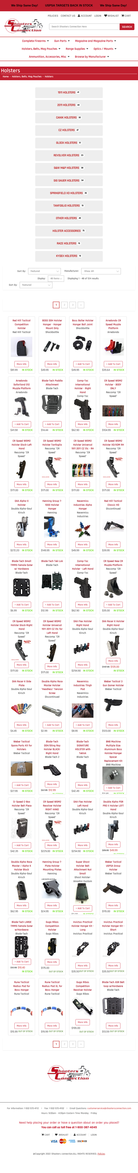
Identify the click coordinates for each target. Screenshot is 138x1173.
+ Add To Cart (83, 381)
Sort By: (21, 288)
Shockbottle (52, 349)
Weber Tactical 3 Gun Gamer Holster (113, 700)
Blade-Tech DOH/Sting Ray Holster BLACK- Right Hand (52, 764)
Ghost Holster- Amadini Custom (82, 896)
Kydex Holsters (69, 273)
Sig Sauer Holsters (69, 190)
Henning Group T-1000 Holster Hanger (52, 522)
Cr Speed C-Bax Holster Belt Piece (21, 820)
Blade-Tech (52, 405)
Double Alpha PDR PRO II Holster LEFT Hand (113, 822)
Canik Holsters (69, 121)
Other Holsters (69, 231)
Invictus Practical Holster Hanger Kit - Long (83, 943)
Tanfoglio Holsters (69, 217)
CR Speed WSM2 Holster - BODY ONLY (113, 401)
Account (85, 16)
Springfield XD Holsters (69, 204)
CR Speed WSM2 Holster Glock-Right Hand (21, 642)
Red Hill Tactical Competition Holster (22, 341)
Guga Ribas (52, 950)
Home (6, 76)
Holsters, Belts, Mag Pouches (41, 49)
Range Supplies (77, 49)
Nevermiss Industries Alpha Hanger (82, 522)
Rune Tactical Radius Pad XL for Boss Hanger (52, 1003)
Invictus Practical (82, 950)
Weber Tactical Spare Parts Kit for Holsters (21, 762)
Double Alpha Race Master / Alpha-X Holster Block (21, 883)
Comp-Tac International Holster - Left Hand (82, 582)
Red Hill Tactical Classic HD (113, 520)
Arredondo (113, 349)
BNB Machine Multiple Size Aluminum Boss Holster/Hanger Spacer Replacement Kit (113, 768)
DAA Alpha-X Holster (22, 520)
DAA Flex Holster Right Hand (82, 640)
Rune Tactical (21, 1011)
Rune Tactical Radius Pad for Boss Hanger (21, 1003)
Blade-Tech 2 (52, 774)
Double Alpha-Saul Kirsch (21, 527)
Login (97, 16)
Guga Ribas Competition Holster (52, 943)
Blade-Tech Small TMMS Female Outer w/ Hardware (22, 582)
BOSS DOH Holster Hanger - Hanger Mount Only (52, 341)
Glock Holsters (69, 148)
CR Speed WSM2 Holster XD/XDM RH (113, 460)
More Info (21, 381)
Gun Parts (62, 41)
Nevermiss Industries (83, 531)
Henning (52, 529)
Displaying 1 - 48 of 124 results (83, 295)
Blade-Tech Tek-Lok (52, 578)
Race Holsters (69, 259)
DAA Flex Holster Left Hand (82, 820)
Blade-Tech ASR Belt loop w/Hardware (113, 1001)
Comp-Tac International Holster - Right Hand (83, 403)
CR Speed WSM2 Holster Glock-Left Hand (22, 461)
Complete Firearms (35, 41)
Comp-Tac (82, 413)
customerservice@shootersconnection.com (109, 1125)
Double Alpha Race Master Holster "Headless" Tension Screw (52, 704)
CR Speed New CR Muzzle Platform (113, 580)
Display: (41, 295)
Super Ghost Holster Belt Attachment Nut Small (82, 884)
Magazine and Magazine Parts (95, 41)
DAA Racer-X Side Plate (21, 700)
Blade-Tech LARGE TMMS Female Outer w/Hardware (22, 943)
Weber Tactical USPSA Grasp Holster (113, 883)
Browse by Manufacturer (92, 57)
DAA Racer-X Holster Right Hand (113, 640)
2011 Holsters (69, 107)
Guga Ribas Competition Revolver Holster (82, 1003)
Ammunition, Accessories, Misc (49, 57)
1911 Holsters (69, 93)
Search (127, 26)
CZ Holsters (69, 135)
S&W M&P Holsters (69, 176)
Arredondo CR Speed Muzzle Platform (113, 341)
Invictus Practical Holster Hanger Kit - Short (113, 943)
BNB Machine (113, 781)
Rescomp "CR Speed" (113, 411)
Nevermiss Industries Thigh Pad (82, 702)
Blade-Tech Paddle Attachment (52, 399)
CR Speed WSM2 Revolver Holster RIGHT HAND (52, 822)
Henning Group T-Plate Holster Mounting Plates (52, 883)
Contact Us (68, 16)
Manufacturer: (71, 288)
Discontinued (113, 526)
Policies (53, 16)
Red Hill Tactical (22, 349)
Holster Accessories (69, 245)
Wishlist (111, 16)
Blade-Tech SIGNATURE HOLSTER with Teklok (82, 764)
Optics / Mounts (105, 49)
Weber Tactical (113, 706)
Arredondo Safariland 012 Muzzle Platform (22, 401)
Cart (46, 1152)
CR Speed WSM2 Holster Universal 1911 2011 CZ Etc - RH (83, 461)
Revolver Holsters (69, 162)
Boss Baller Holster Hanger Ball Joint (82, 339)
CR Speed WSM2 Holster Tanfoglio (52, 460)
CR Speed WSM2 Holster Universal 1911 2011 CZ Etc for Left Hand (52, 644)
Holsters (49, 76)
